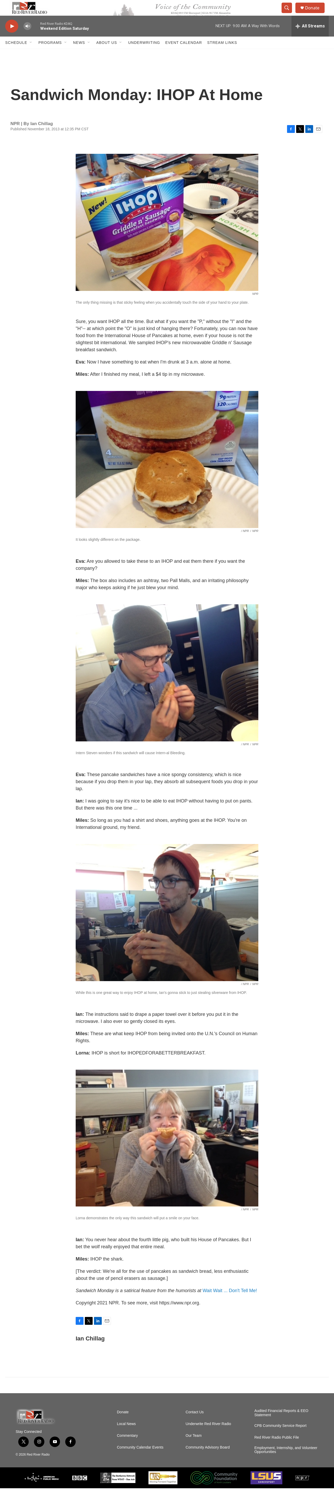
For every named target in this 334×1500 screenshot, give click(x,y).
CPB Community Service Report (280, 1437)
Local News (126, 1436)
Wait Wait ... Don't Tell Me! (229, 1302)
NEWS (79, 54)
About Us (106, 54)
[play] (12, 38)
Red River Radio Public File (276, 1449)
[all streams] (310, 37)
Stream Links (222, 54)
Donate (315, 13)
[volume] (27, 38)
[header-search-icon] (289, 14)
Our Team (193, 1447)
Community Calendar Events (140, 1459)
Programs (50, 54)
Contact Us (195, 1424)
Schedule (16, 54)
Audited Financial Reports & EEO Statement (281, 1425)
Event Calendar (183, 54)
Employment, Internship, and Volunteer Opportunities (285, 1462)
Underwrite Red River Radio (208, 1436)
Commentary (127, 1447)
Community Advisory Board (208, 1459)
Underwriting (144, 54)
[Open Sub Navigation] (31, 54)
